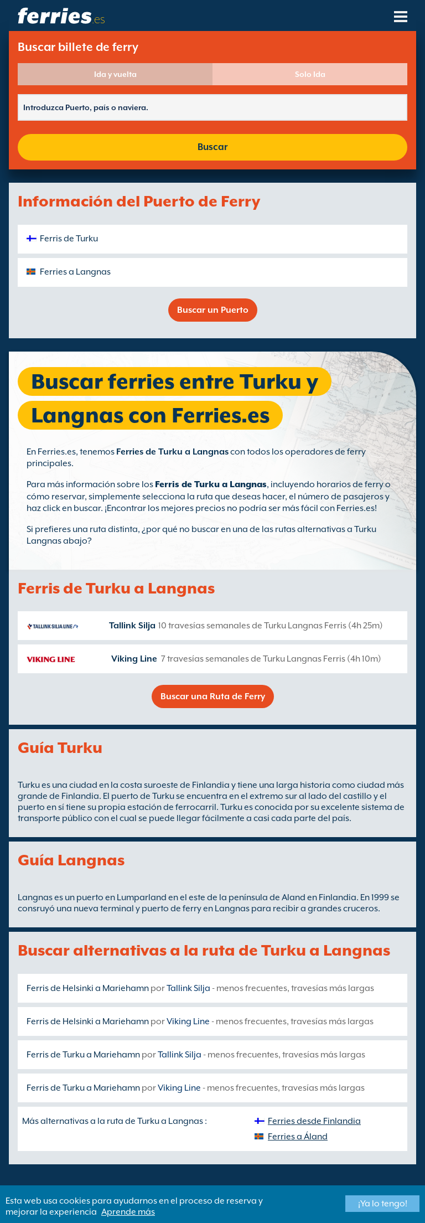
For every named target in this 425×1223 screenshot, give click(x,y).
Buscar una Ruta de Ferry (212, 696)
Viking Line (134, 659)
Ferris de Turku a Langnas (211, 484)
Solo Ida (310, 74)
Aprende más (128, 1212)
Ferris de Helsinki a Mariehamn (88, 988)
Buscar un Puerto (212, 310)
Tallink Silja (132, 626)
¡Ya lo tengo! (382, 1204)
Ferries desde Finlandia (314, 1121)
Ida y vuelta (115, 74)
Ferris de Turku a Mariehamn (83, 1055)
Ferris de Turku (69, 239)
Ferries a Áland (298, 1137)
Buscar (212, 147)
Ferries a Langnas (75, 272)
